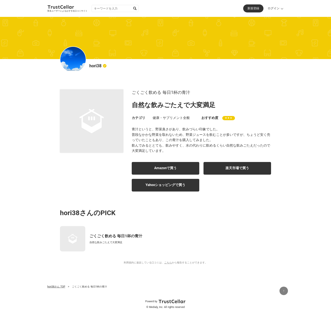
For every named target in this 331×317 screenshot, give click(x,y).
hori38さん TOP (56, 286)
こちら (168, 262)
